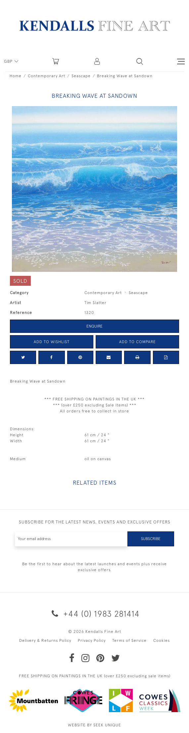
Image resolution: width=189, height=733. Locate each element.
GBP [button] (9, 61)
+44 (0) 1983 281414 (94, 613)
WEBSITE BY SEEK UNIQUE (94, 725)
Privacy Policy (92, 640)
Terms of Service (129, 640)
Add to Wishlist (52, 341)
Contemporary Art (46, 76)
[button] (139, 61)
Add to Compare (137, 341)
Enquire (94, 326)
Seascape (81, 76)
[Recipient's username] (71, 538)
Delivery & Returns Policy (45, 640)
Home (16, 76)
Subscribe (151, 538)
